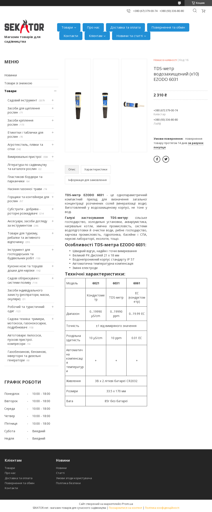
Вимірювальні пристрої (25, 157)
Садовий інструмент (22, 100)
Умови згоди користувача (74, 478)
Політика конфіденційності (162, 508)
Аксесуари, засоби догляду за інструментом (27, 223)
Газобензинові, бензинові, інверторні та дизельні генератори (27, 356)
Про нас (93, 27)
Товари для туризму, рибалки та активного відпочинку (24, 237)
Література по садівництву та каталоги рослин (27, 167)
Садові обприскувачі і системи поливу (23, 280)
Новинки (10, 75)
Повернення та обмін (168, 27)
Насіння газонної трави (25, 189)
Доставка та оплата (125, 27)
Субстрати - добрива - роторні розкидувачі (24, 211)
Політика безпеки (68, 483)
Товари (67, 27)
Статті (60, 473)
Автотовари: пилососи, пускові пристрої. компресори (25, 339)
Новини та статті (129, 36)
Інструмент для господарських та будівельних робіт (21, 254)
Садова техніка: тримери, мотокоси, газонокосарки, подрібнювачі (27, 323)
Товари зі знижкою (18, 83)
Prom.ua (127, 504)
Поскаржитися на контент (125, 508)
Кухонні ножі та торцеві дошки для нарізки (25, 268)
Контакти (71, 36)
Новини (61, 468)
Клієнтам (95, 36)
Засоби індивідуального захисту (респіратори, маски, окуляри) (29, 294)
